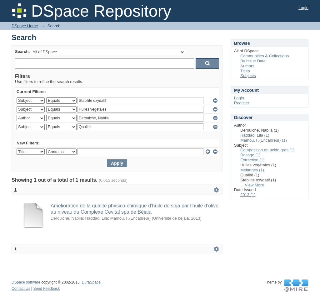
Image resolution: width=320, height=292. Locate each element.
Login (303, 7)
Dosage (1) (250, 155)
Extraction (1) (252, 160)
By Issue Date (253, 61)
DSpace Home (25, 25)
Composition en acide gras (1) (267, 150)
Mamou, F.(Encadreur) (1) (263, 140)
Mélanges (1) (252, 170)
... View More (252, 185)
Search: (22, 51)
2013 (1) (247, 194)
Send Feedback (46, 288)
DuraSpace (91, 282)
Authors (247, 66)
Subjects (248, 75)
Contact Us (21, 288)
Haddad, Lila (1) (254, 135)
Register (241, 103)
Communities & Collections (264, 56)
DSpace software (26, 282)
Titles (245, 71)
